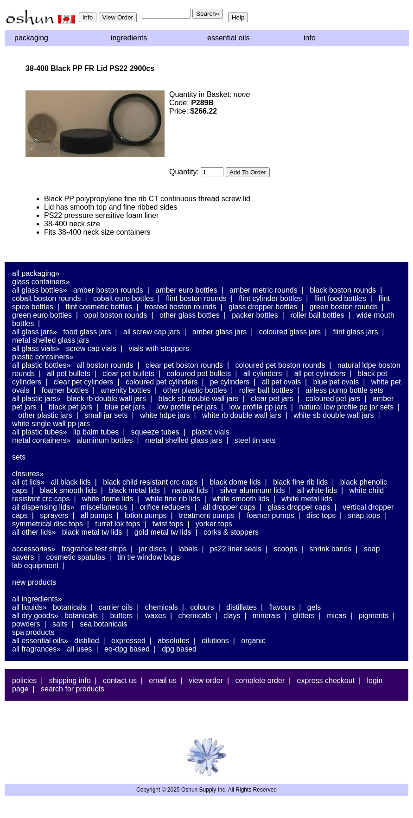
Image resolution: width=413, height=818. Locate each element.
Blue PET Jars (125, 407)
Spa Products (33, 632)
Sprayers (54, 515)
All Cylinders (262, 373)
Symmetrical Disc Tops (47, 524)
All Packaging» (35, 273)
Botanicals (69, 607)
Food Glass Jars (87, 332)
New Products (34, 582)
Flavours (282, 607)
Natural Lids (190, 490)
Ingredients (129, 38)
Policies (24, 680)
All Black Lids (71, 482)
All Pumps (96, 515)
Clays (231, 616)
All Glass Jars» (34, 332)
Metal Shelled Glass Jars (50, 340)
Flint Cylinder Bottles (270, 298)
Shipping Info (70, 680)
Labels (188, 549)
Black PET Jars (70, 407)
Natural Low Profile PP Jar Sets (346, 407)
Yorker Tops (214, 524)
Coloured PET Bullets (199, 373)
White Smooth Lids (240, 499)
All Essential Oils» (40, 641)
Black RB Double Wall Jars (106, 399)
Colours (202, 607)
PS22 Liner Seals (235, 549)
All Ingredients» (37, 599)
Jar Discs (152, 549)
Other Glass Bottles (189, 315)
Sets (18, 457)
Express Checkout (326, 680)
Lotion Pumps (146, 515)
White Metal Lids (306, 499)
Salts (60, 624)
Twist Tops (168, 524)
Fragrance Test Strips (94, 549)
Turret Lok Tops (117, 524)
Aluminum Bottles (105, 440)
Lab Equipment (35, 565)
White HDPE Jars (165, 415)
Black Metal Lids (134, 490)
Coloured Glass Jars (290, 332)
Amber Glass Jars (219, 332)
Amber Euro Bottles (186, 290)
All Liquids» (29, 607)
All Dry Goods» (35, 616)
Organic (253, 641)
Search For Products (72, 689)
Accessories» (33, 549)
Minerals (266, 616)
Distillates (241, 607)
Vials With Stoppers (158, 348)
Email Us (163, 680)
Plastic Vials (210, 432)
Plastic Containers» (43, 357)
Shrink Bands (331, 549)
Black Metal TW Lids (92, 532)
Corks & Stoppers (231, 532)
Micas (336, 616)
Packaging (31, 38)
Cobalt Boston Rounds (46, 298)
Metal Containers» (41, 440)
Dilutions (215, 641)
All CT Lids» (28, 482)
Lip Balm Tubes (96, 432)
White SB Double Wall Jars (333, 415)
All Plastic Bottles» (41, 365)
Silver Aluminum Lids (252, 490)
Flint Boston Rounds (196, 298)
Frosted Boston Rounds (180, 307)
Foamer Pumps (270, 515)
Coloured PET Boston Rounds (280, 365)
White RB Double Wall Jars (241, 415)
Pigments (373, 616)
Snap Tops (364, 515)
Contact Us (120, 680)
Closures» (28, 474)
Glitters (304, 616)
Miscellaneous (104, 507)
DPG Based (179, 649)
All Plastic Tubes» (39, 432)
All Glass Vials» (36, 348)
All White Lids (317, 490)
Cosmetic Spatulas (75, 557)
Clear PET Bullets (128, 373)
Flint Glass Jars (355, 332)
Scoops (285, 549)
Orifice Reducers (165, 507)
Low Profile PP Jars (258, 407)
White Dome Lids (107, 499)
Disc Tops (321, 515)
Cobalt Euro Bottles (123, 298)
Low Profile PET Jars (187, 407)
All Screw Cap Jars (151, 332)
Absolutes (174, 641)
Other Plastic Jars (45, 415)
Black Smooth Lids (68, 490)
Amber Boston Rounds (108, 290)
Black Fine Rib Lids (300, 482)
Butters (121, 616)
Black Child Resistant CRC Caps (150, 482)
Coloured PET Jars (332, 399)
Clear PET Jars (272, 399)
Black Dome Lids (235, 482)
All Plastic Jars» (36, 399)
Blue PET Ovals (336, 382)
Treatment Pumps (207, 515)
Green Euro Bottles (42, 315)
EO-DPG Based (127, 649)
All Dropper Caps (229, 507)
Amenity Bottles (126, 390)
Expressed (128, 641)
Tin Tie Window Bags (148, 557)
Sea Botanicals (103, 624)
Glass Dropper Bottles (263, 307)
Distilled (86, 641)
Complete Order (260, 680)
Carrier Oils (116, 607)
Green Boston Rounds (344, 307)
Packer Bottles (255, 315)
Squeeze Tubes (155, 432)
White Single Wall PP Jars (51, 424)
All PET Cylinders (319, 373)
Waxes (155, 616)
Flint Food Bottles (340, 298)
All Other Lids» (34, 532)
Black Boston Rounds (343, 290)
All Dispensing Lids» (43, 507)
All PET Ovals (281, 382)
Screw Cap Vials (91, 348)
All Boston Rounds (105, 365)
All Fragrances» (36, 649)
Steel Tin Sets (255, 440)
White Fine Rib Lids (173, 499)
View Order (206, 680)
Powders (26, 624)
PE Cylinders (229, 382)
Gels (314, 607)
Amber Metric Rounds (263, 290)
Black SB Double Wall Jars (198, 399)
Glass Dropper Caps (298, 507)
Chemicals (161, 607)
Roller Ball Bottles (317, 315)
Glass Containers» (41, 282)
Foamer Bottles (65, 390)
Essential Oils (228, 38)
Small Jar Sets (105, 415)
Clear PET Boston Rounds (184, 365)
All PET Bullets (68, 373)
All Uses (79, 649)
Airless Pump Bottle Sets (344, 390)
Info (310, 38)
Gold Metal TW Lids (162, 532)
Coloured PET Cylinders (162, 382)
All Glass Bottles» (39, 290)
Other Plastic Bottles (195, 390)
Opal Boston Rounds (115, 315)
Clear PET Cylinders (84, 382)
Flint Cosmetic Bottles (98, 307)
